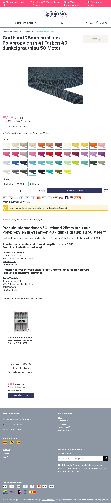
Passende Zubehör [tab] (33, 298)
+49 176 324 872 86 (13, 424)
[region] (55, 85)
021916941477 (9, 261)
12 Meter (21, 184)
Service (6, 449)
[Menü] (6, 22)
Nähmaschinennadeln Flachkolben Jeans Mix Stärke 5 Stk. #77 (21, 340)
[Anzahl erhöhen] (35, 190)
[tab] (9, 219)
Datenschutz (63, 421)
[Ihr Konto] (91, 22)
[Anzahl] (20, 190)
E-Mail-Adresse (65, 453)
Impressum (62, 424)
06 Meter (8, 184)
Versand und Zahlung (67, 427)
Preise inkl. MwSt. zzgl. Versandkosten (17, 126)
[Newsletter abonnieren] (105, 458)
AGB (60, 418)
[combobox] (36, 22)
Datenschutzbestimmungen (86, 465)
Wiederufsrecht (64, 430)
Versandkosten (48, 500)
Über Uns (6, 457)
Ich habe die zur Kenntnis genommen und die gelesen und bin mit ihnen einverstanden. (82, 468)
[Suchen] (62, 22)
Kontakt (6, 454)
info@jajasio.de (10, 264)
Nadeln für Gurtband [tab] (13, 298)
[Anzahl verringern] (5, 190)
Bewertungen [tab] (35, 219)
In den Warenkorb (75, 191)
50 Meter (34, 184)
